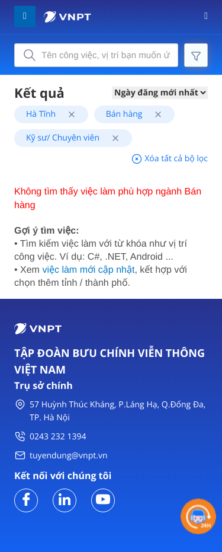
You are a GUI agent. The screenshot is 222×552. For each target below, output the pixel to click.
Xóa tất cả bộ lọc (169, 158)
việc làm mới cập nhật (88, 270)
